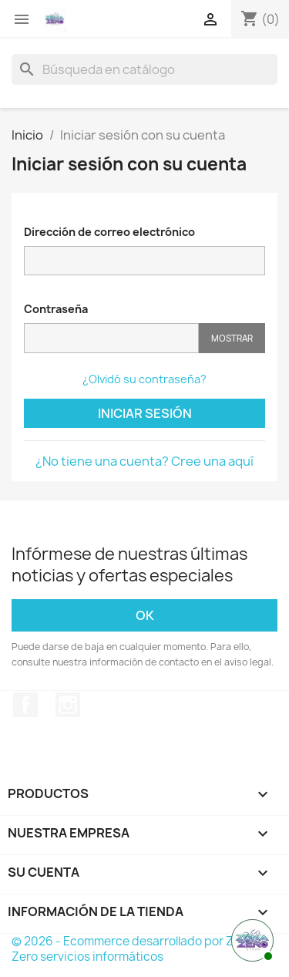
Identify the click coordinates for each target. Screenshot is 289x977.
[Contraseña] (111, 338)
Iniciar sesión (145, 413)
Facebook (25, 704)
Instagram (67, 704)
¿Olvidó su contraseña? (144, 379)
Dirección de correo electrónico (109, 231)
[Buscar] (144, 69)
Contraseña (56, 309)
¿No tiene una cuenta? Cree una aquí (144, 461)
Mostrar (232, 338)
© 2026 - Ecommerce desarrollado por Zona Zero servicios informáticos (133, 949)
